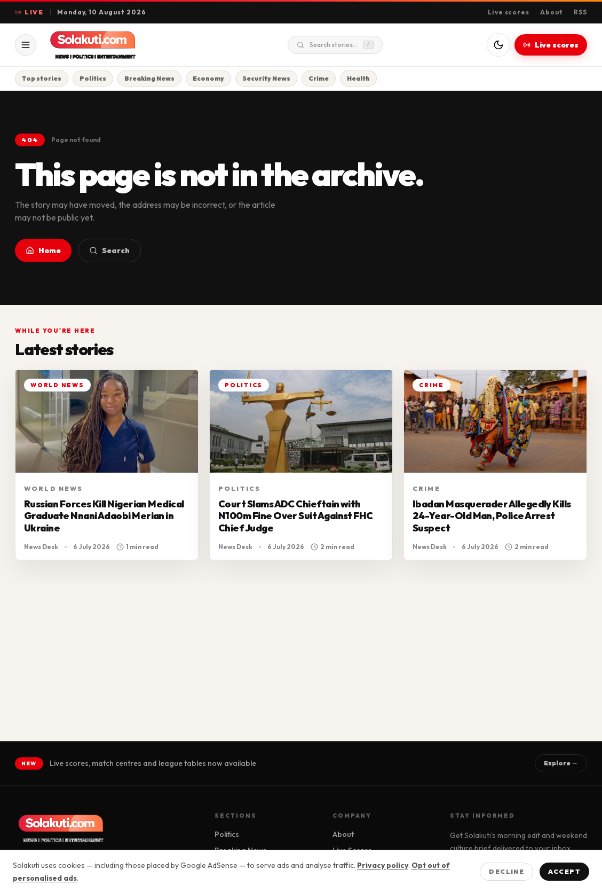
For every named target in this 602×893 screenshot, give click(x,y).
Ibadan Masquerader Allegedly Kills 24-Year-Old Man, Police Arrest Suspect (492, 516)
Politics (93, 78)
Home (43, 250)
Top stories (41, 78)
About (551, 12)
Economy (208, 78)
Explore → (561, 763)
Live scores (509, 12)
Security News (266, 78)
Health (358, 78)
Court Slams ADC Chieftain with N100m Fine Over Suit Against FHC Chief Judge (295, 516)
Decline (506, 871)
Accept (564, 871)
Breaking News (149, 78)
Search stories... (335, 45)
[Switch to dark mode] (498, 45)
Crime (318, 78)
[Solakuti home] (115, 45)
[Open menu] (25, 45)
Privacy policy (382, 865)
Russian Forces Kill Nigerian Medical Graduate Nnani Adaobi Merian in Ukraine (104, 516)
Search (109, 250)
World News (53, 488)
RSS (580, 12)
